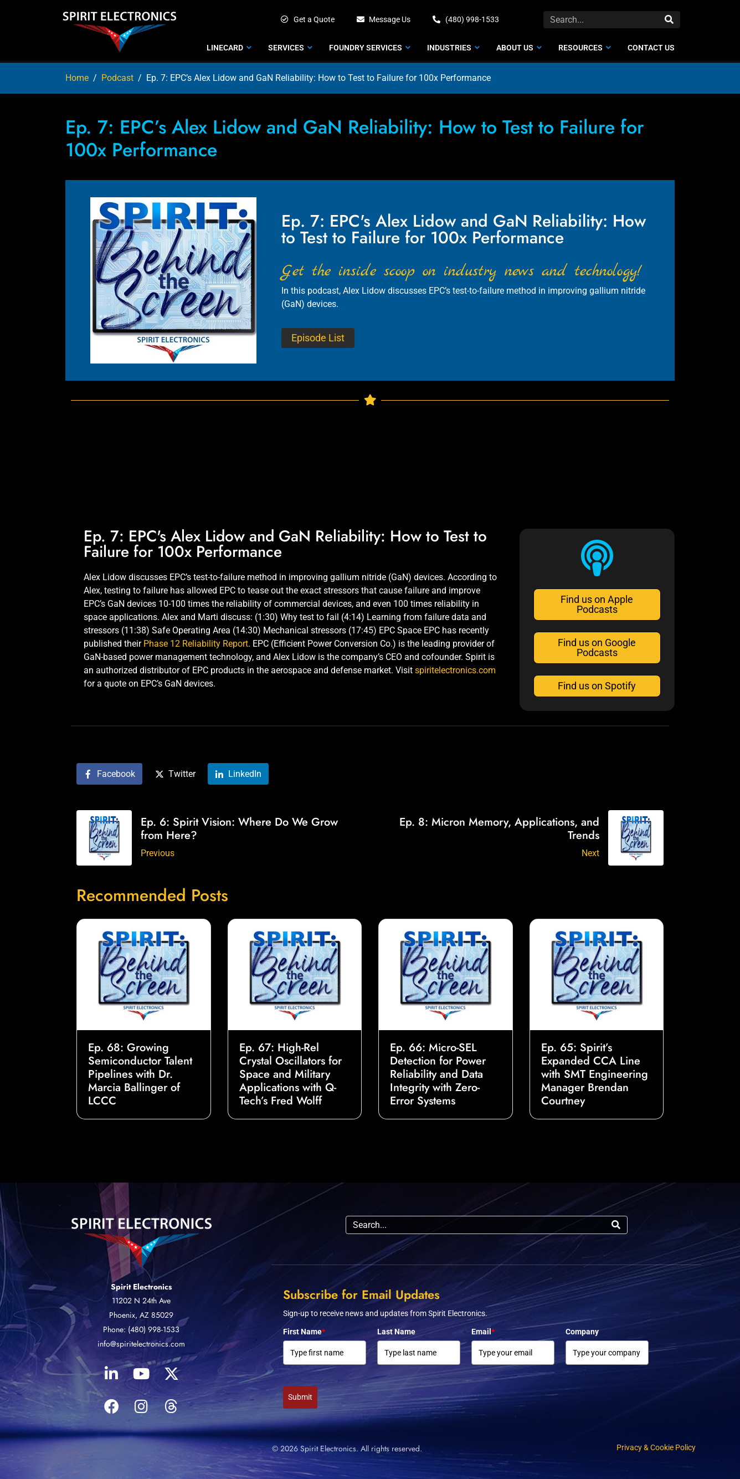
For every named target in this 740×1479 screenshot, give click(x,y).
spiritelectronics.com (455, 670)
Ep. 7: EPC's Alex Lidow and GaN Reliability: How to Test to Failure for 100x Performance (285, 544)
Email (483, 1331)
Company (582, 1331)
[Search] (669, 19)
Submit (300, 1397)
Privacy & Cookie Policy (656, 1447)
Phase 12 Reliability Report (195, 643)
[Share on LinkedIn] (238, 774)
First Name (304, 1331)
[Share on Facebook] (109, 774)
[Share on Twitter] (175, 774)
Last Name (396, 1331)
